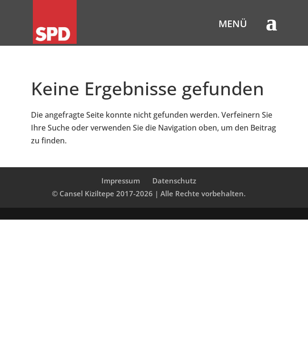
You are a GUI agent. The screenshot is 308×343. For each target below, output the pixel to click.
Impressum (120, 180)
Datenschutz (174, 180)
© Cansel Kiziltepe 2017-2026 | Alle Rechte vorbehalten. (149, 193)
